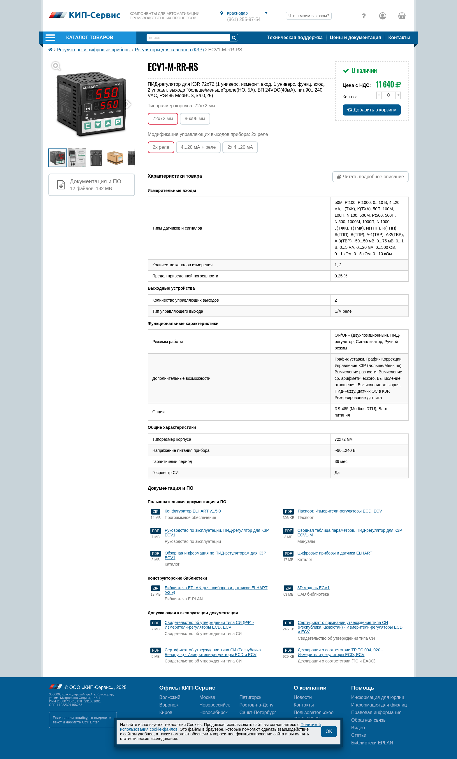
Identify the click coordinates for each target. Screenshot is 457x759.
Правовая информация (376, 712)
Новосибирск (213, 712)
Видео (358, 727)
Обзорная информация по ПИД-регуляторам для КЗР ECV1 (215, 555)
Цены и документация (355, 37)
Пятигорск (250, 697)
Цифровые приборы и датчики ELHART (335, 553)
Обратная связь (368, 720)
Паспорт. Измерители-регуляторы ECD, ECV (340, 511)
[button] (95, 104)
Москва (207, 697)
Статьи (358, 735)
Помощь (362, 688)
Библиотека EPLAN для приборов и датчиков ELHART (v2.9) (216, 590)
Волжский (169, 697)
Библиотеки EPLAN (372, 742)
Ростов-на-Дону (256, 704)
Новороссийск (214, 704)
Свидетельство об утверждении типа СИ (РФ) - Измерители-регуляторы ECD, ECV (209, 624)
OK (329, 731)
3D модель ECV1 (314, 587)
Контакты (399, 37)
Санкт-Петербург (257, 712)
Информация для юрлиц (377, 697)
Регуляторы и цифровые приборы (94, 49)
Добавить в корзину (371, 109)
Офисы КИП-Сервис (187, 688)
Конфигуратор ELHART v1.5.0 (193, 511)
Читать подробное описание (370, 176)
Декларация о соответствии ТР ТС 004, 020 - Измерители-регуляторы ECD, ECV (340, 652)
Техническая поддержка (295, 37)
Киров (166, 712)
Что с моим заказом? (308, 15)
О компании (310, 688)
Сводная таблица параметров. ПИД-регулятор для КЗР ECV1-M (350, 532)
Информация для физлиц (379, 704)
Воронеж (169, 704)
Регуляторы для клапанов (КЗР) (169, 49)
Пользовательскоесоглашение (314, 715)
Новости (303, 697)
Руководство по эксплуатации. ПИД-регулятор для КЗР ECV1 (217, 532)
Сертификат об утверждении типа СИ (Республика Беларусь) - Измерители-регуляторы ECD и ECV (213, 652)
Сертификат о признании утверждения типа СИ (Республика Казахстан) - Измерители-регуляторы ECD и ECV (350, 627)
